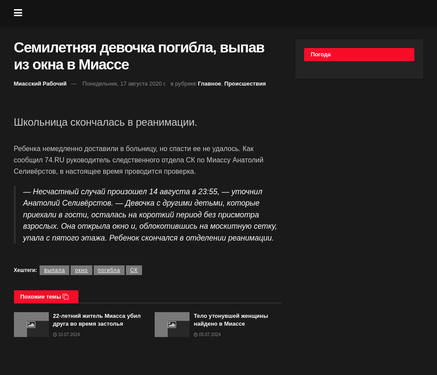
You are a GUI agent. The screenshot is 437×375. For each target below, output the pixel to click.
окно (81, 270)
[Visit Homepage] (224, 13)
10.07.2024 (66, 334)
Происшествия (245, 83)
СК (134, 270)
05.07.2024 (207, 334)
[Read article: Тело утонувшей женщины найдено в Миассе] (172, 324)
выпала (54, 270)
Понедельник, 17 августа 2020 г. (124, 83)
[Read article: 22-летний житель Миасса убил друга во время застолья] (31, 324)
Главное (209, 83)
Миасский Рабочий (40, 83)
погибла (109, 270)
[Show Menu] (18, 13)
